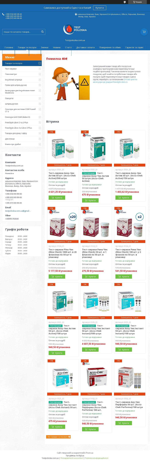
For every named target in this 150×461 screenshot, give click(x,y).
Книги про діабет (13, 144)
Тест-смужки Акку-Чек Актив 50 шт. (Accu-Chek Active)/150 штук (129, 176)
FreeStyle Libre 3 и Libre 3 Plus (18, 128)
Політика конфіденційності (96, 458)
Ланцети (9, 98)
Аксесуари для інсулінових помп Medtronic (20, 91)
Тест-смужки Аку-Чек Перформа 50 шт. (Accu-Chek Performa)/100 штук (129, 405)
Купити (100, 7)
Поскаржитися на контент (71, 458)
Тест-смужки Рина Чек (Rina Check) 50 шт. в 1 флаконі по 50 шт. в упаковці (95, 253)
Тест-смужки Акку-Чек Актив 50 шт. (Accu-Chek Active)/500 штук (62, 176)
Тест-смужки (11, 68)
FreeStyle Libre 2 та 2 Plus (16, 122)
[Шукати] (42, 32)
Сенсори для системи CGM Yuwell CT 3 (20, 110)
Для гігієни (10, 138)
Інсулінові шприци (13, 79)
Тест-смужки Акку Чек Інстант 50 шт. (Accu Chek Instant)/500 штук (96, 329)
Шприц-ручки (11, 103)
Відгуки (35, 53)
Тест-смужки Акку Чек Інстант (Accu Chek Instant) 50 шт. (63, 405)
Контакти (22, 53)
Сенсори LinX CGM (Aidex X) (17, 117)
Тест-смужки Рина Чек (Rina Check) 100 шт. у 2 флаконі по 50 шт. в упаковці (128, 253)
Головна (9, 47)
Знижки (44, 47)
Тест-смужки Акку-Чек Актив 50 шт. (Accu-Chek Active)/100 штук (62, 329)
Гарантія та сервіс (134, 47)
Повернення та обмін (110, 47)
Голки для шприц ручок (16, 85)
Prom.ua (89, 453)
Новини (56, 47)
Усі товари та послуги (58, 436)
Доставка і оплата (85, 47)
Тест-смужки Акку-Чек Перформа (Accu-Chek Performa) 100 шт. (94, 406)
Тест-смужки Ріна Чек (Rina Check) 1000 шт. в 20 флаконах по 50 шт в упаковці (62, 253)
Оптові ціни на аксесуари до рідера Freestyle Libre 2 (115, 80)
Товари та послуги (27, 47)
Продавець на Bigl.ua (75, 455)
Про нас (8, 53)
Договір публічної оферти (56, 53)
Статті (68, 47)
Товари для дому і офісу (16, 133)
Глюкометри (11, 74)
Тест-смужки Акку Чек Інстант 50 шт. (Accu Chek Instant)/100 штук (129, 329)
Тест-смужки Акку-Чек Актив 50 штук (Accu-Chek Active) (95, 177)
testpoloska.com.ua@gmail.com (18, 211)
